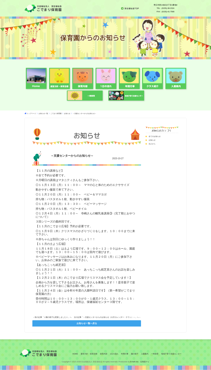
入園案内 (144, 354)
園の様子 (134, 354)
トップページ (31, 113)
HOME (75, 354)
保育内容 (103, 354)
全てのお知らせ (156, 136)
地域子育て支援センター (171, 354)
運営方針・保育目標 (89, 354)
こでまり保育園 (56, 113)
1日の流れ (114, 354)
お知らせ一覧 (43, 113)
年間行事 (124, 354)
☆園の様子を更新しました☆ (56, 317)
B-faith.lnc (134, 362)
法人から (153, 144)
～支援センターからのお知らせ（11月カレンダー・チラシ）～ (109, 317)
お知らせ (67, 113)
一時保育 (154, 354)
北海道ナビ (144, 362)
